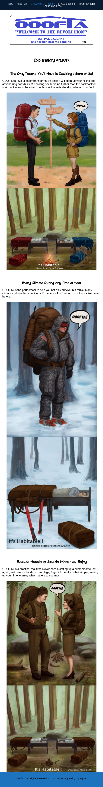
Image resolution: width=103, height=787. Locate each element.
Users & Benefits (53, 6)
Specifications (87, 4)
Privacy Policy (68, 778)
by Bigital (82, 778)
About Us (22, 4)
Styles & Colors (66, 4)
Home (10, 4)
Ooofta (19, 778)
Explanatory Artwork (42, 4)
